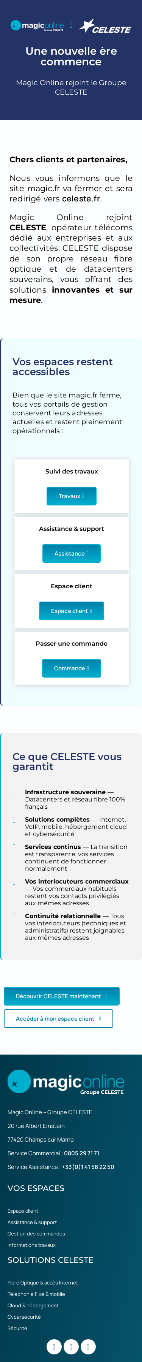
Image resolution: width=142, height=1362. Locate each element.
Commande (71, 668)
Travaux (71, 496)
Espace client (71, 611)
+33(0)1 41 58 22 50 (88, 1167)
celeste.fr (81, 198)
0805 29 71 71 (81, 1153)
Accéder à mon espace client (58, 1019)
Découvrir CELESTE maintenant (62, 996)
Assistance (72, 553)
